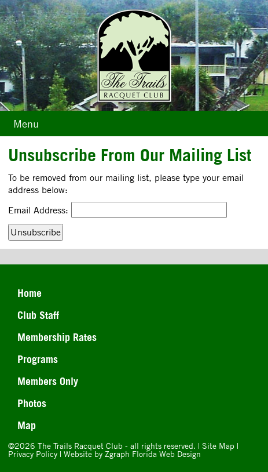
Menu (26, 123)
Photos (31, 403)
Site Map (218, 446)
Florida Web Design (166, 454)
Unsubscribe (35, 232)
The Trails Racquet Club (81, 446)
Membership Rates (57, 337)
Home (29, 292)
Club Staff (38, 314)
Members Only (47, 381)
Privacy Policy (32, 454)
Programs (37, 359)
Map (26, 425)
